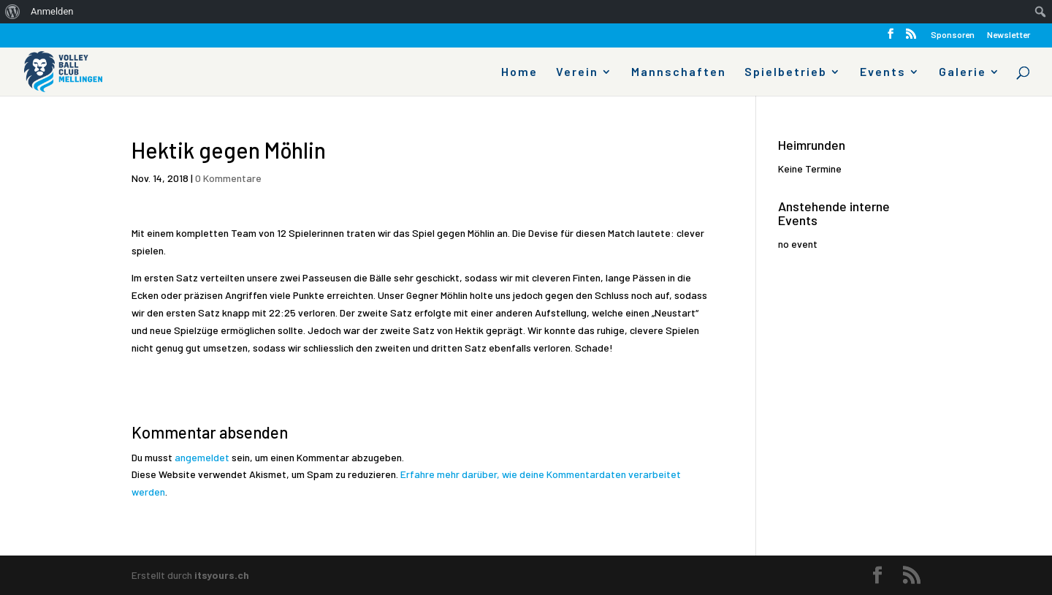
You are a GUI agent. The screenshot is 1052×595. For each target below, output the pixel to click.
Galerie (962, 72)
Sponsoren (953, 34)
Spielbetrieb (785, 72)
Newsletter (1008, 34)
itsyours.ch (221, 575)
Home (519, 72)
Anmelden (52, 11)
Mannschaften (678, 72)
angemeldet (202, 457)
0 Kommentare (228, 178)
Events (883, 72)
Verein (577, 72)
